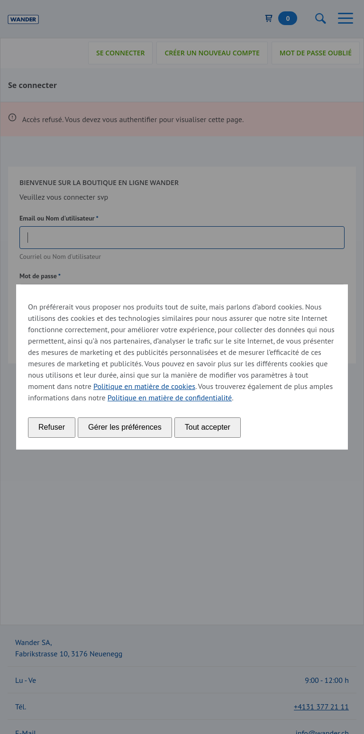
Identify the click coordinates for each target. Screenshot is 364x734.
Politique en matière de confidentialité (170, 397)
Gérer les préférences (125, 427)
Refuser (51, 427)
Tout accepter (207, 427)
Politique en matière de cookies (144, 386)
